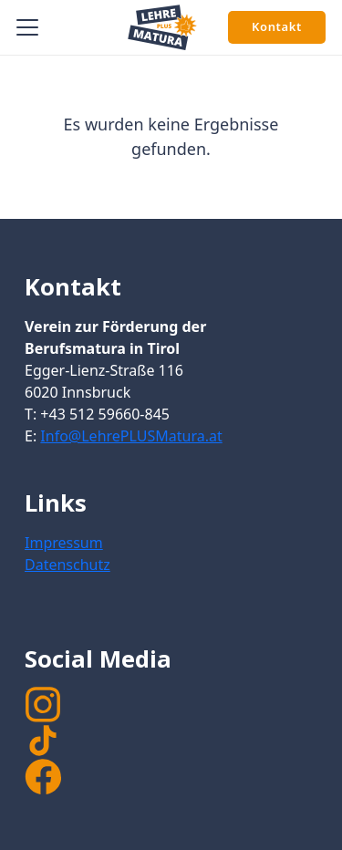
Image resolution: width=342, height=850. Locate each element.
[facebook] (43, 777)
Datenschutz (67, 565)
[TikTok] (171, 740)
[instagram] (171, 704)
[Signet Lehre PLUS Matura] (162, 27)
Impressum (64, 543)
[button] (28, 27)
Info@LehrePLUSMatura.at (131, 436)
